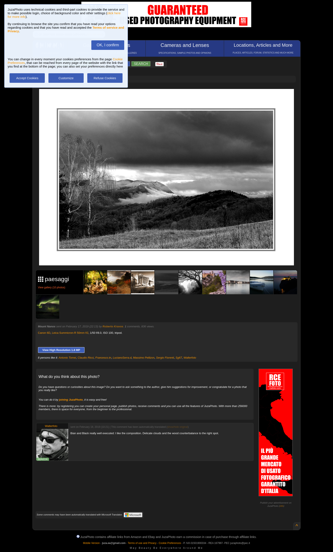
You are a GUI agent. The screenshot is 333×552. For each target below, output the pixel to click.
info (282, 506)
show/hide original (177, 426)
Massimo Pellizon (143, 357)
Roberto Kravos (113, 326)
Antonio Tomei (67, 357)
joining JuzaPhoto (71, 399)
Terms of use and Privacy (142, 543)
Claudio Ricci (86, 357)
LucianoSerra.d (122, 357)
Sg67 (179, 357)
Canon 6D (44, 332)
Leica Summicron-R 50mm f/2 (70, 332)
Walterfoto (189, 357)
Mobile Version (91, 543)
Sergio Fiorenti (165, 357)
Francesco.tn (103, 357)
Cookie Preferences (170, 543)
